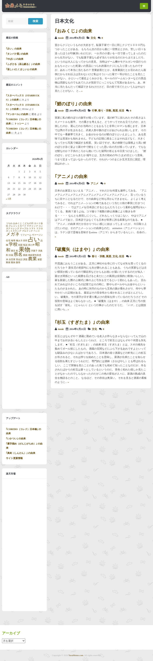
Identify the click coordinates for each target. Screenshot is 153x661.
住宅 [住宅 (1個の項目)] (8, 241)
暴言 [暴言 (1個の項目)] (13, 251)
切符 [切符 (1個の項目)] (25, 241)
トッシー (19, 123)
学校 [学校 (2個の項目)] (13, 244)
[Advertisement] (24, 345)
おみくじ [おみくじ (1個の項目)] (17, 223)
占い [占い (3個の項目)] (34, 239)
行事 (94, 110)
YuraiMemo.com (76, 655)
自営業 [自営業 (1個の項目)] (12, 259)
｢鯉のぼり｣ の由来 (73, 103)
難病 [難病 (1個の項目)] (13, 262)
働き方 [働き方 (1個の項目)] (19, 241)
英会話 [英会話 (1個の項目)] (19, 259)
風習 (115, 110)
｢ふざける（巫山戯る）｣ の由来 (23, 64)
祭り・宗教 (104, 110)
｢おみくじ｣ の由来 (73, 30)
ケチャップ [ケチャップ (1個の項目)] (32, 226)
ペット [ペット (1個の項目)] (36, 231)
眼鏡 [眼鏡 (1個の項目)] (25, 255)
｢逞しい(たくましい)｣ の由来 (21, 69)
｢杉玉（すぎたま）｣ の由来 (82, 322)
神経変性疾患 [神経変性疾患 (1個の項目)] (34, 255)
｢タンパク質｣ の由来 (17, 53)
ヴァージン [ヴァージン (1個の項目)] (37, 235)
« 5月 (8, 198)
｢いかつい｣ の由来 (16, 438)
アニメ (94, 183)
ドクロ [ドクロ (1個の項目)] (39, 228)
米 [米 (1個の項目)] (7, 259)
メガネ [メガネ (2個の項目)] (13, 234)
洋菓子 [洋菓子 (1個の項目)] (34, 251)
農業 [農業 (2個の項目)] (32, 258)
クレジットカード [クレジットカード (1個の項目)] (17, 226)
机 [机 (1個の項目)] (17, 251)
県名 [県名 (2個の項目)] (18, 254)
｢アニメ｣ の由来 (71, 176)
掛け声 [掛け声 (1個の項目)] (31, 245)
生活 (121, 110)
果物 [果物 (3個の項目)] (24, 249)
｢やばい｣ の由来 (14, 59)
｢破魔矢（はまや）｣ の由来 (82, 249)
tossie (61, 38)
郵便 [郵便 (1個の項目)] (8, 262)
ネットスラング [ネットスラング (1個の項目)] (13, 231)
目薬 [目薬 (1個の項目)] (11, 255)
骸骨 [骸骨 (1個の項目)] (18, 262)
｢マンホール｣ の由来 (17, 114)
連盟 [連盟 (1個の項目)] (39, 259)
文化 (93, 38)
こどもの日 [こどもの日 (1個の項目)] (28, 223)
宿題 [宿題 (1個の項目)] (20, 245)
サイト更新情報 (14, 458)
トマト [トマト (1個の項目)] (32, 228)
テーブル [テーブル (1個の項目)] (24, 228)
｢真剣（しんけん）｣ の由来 (20, 453)
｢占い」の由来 (14, 48)
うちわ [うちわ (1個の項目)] (9, 223)
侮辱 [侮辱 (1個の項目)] (13, 241)
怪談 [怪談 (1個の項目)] (25, 245)
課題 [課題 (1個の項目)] (25, 259)
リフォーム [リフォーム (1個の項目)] (25, 235)
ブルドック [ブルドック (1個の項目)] (27, 231)
